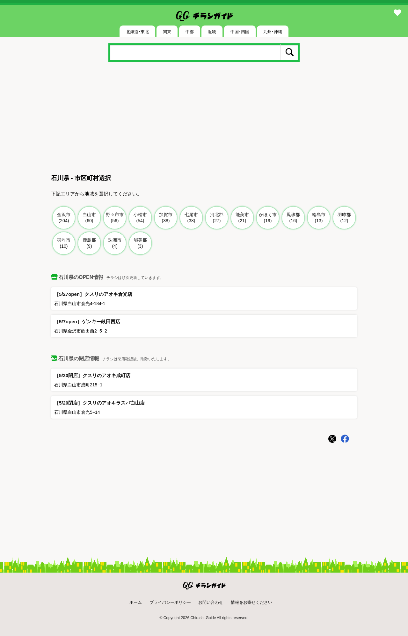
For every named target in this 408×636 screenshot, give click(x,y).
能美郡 (140, 243)
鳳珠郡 (293, 218)
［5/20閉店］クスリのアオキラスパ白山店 (99, 403)
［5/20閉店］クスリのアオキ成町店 (92, 375)
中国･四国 (239, 31)
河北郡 (216, 218)
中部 (190, 31)
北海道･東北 (137, 31)
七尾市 (191, 218)
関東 (167, 31)
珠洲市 (114, 243)
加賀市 (165, 218)
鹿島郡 (89, 243)
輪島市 (318, 218)
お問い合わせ (210, 602)
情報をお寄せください (251, 602)
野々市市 (114, 218)
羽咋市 (63, 243)
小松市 (140, 218)
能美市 (242, 218)
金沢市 (63, 218)
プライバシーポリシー (170, 602)
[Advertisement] (204, 119)
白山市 (89, 218)
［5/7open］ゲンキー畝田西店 (87, 321)
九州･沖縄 (272, 31)
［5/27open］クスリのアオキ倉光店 (93, 294)
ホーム (135, 602)
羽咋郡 (344, 218)
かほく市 (267, 218)
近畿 (212, 31)
